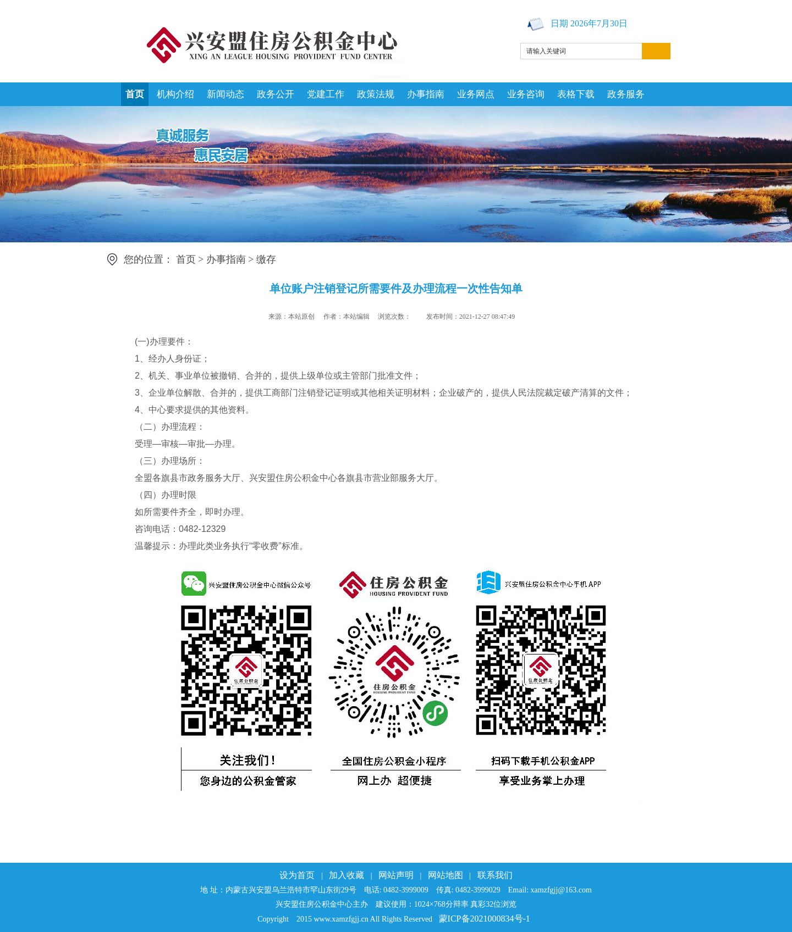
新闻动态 (225, 94)
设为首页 (297, 875)
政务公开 (275, 94)
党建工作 (325, 94)
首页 (134, 94)
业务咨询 (525, 94)
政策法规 (375, 94)
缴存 (266, 259)
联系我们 (495, 875)
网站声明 (396, 875)
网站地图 (445, 875)
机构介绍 (175, 94)
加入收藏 (346, 875)
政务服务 (626, 94)
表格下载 (576, 94)
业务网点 (475, 94)
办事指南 (425, 94)
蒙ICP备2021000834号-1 (484, 918)
